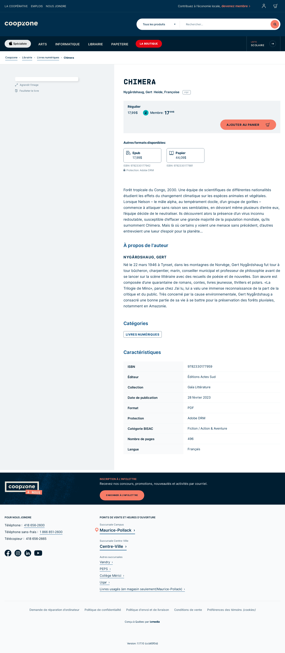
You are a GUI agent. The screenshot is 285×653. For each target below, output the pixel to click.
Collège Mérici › (112, 575)
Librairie (95, 44)
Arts (42, 44)
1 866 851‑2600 (51, 532)
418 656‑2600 (34, 525)
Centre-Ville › (113, 546)
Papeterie (119, 44)
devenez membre (235, 6)
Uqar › (105, 582)
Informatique (67, 44)
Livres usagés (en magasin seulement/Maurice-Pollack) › (142, 589)
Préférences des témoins (231, 610)
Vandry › (106, 562)
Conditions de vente (188, 610)
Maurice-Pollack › (117, 530)
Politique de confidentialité (103, 610)
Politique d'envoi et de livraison (147, 610)
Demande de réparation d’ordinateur (54, 610)
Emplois (37, 6)
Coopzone (11, 57)
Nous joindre (56, 6)
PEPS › (105, 569)
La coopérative (16, 6)
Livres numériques (48, 57)
